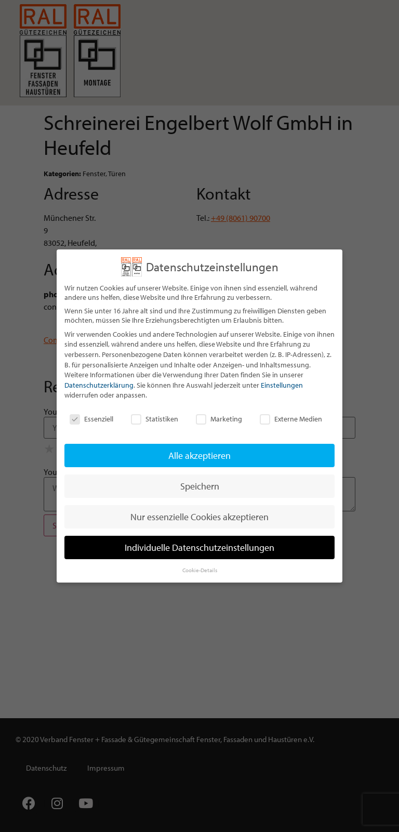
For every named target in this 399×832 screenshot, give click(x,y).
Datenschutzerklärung (99, 385)
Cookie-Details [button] (199, 570)
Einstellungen (282, 385)
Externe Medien (291, 419)
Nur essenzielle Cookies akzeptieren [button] (199, 517)
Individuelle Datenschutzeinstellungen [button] (199, 547)
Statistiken (154, 419)
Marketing (219, 419)
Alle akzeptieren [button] (199, 455)
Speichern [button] (199, 486)
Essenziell (91, 419)
